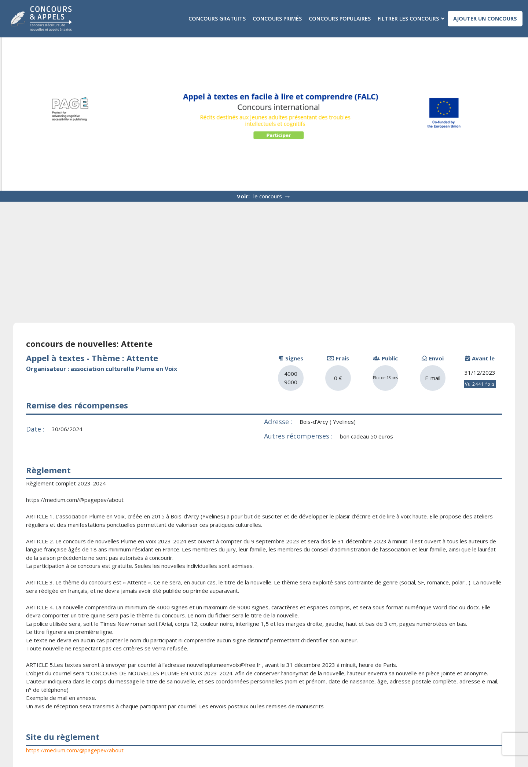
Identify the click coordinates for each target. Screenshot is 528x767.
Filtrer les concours (408, 18)
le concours (272, 196)
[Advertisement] (264, 256)
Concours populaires (339, 18)
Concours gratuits (216, 18)
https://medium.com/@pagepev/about (75, 749)
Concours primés (276, 18)
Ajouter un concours (485, 18)
